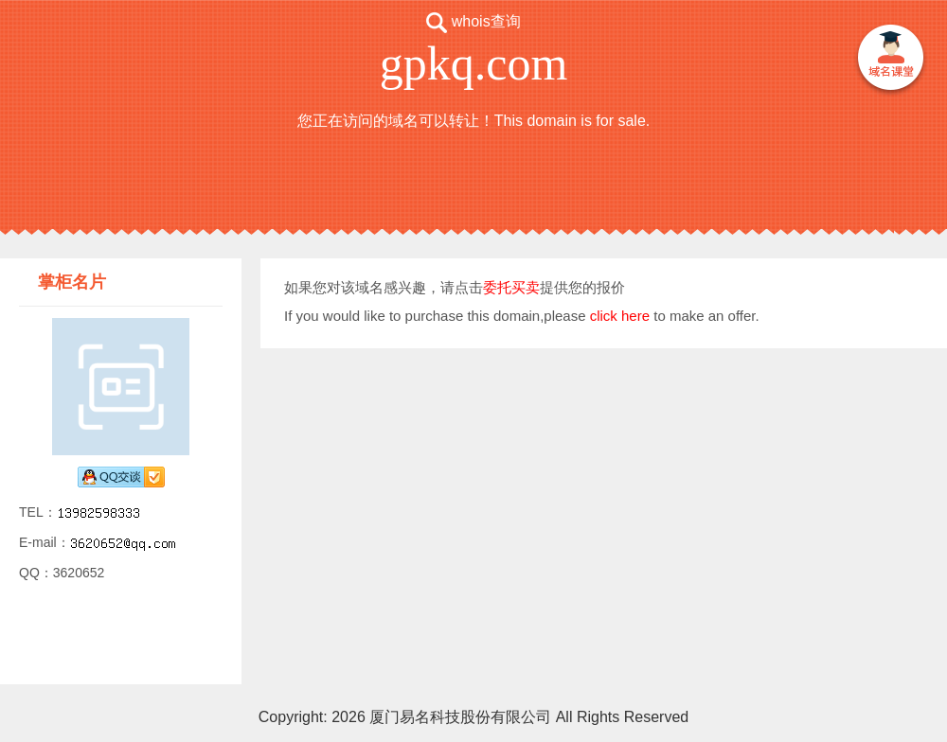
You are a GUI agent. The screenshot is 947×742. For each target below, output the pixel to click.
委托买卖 (511, 287)
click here (620, 316)
